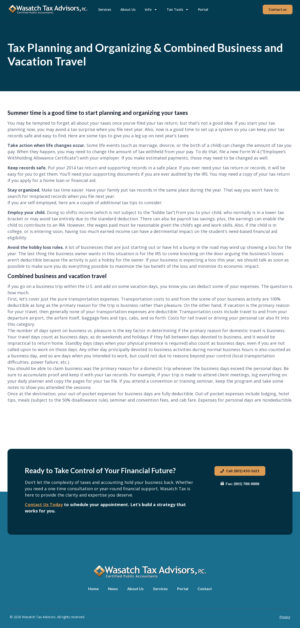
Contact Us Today (44, 504)
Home (93, 588)
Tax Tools (178, 10)
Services (104, 9)
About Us (127, 9)
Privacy (284, 617)
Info (151, 10)
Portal (203, 9)
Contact (205, 588)
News (113, 588)
